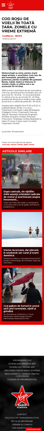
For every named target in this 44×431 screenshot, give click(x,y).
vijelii (25, 144)
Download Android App (22, 364)
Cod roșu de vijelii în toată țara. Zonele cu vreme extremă (19, 25)
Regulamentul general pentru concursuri (22, 375)
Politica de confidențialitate (22, 418)
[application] (36, 5)
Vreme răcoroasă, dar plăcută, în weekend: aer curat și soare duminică (21, 253)
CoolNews (7, 36)
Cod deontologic (22, 428)
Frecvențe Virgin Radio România (22, 370)
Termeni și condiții (22, 425)
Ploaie (20, 144)
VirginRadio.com (22, 360)
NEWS (18, 36)
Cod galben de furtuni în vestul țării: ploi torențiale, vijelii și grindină (21, 309)
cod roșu (6, 144)
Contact (22, 414)
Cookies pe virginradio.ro (22, 379)
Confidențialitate (33, 429)
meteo (14, 144)
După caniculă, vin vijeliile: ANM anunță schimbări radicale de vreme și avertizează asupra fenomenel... (22, 195)
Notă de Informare (22, 421)
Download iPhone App (22, 367)
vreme (31, 144)
